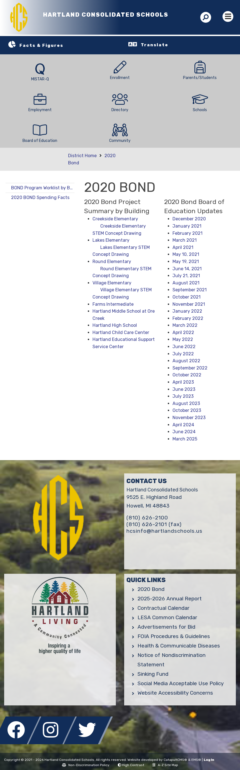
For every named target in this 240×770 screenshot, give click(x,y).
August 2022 (186, 360)
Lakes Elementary (110, 240)
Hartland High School (114, 325)
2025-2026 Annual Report (170, 598)
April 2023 (183, 382)
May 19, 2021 (185, 261)
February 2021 (187, 233)
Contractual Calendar (163, 608)
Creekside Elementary (115, 218)
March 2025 (184, 439)
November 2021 (188, 304)
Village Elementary (111, 282)
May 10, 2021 (185, 254)
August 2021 (185, 282)
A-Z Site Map (165, 765)
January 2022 (187, 311)
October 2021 (186, 297)
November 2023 (189, 417)
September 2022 (190, 368)
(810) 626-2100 (147, 517)
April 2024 (183, 424)
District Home (82, 155)
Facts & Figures (41, 45)
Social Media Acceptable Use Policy (181, 683)
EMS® (196, 760)
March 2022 (185, 325)
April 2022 (183, 332)
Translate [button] (154, 44)
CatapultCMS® (175, 760)
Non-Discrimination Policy (85, 765)
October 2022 (186, 375)
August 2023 (186, 403)
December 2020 (189, 218)
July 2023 (183, 396)
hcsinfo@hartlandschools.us (164, 531)
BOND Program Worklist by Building (42, 187)
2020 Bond (151, 589)
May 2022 (182, 339)
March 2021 (184, 240)
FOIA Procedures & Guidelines (174, 636)
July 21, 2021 (186, 275)
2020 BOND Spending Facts (40, 197)
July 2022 (183, 353)
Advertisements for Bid (166, 627)
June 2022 (184, 346)
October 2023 (186, 410)
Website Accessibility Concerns (175, 693)
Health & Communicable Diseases (179, 645)
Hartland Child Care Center (120, 332)
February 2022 (187, 318)
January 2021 (186, 226)
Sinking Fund (153, 674)
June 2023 (183, 389)
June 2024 (184, 431)
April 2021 (182, 247)
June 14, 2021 (187, 268)
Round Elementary (111, 261)
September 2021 (189, 289)
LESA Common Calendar (167, 617)
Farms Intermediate (113, 304)
